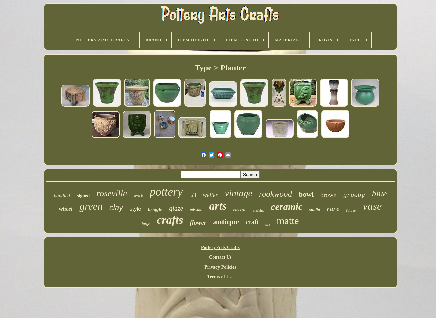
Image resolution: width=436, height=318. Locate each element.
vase (372, 206)
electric (239, 209)
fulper (351, 210)
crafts (170, 220)
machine (258, 210)
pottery (166, 191)
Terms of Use (220, 276)
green (90, 206)
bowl (306, 194)
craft (252, 222)
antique (226, 221)
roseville (111, 193)
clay (116, 207)
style (135, 209)
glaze (176, 208)
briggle (155, 209)
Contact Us (220, 257)
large (146, 223)
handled (62, 195)
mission (196, 209)
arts (217, 206)
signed (83, 195)
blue (379, 193)
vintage (238, 193)
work (138, 195)
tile (267, 224)
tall (192, 195)
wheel (66, 209)
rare (333, 209)
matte (288, 220)
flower (198, 222)
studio (314, 209)
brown (328, 194)
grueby (354, 195)
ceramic (287, 206)
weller (210, 195)
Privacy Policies (220, 267)
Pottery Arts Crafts (220, 247)
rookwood (275, 193)
